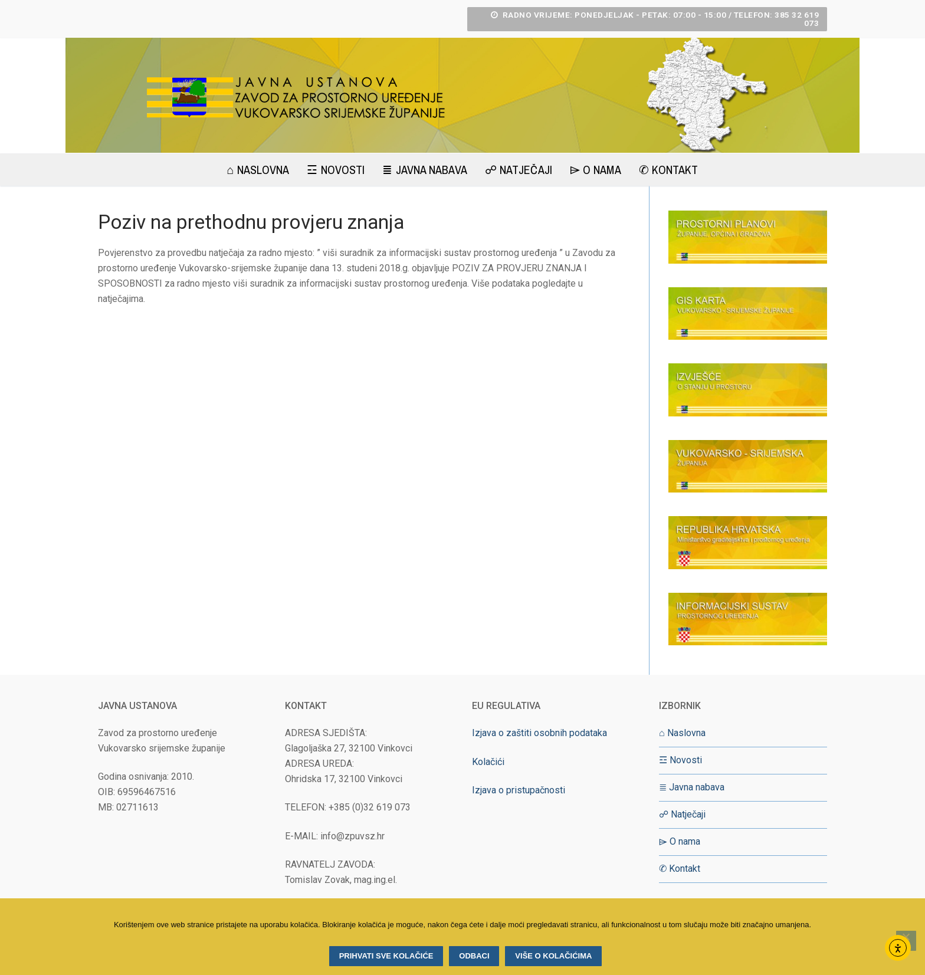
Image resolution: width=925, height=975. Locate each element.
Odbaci (474, 955)
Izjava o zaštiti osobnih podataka (539, 732)
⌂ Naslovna (682, 732)
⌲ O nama (679, 841)
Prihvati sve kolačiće (386, 955)
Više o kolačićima (553, 955)
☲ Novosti (680, 760)
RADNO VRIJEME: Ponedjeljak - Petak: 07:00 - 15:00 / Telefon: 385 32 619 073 (655, 19)
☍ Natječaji (682, 814)
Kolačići (488, 761)
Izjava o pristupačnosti (518, 790)
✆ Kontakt (679, 868)
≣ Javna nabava (691, 787)
